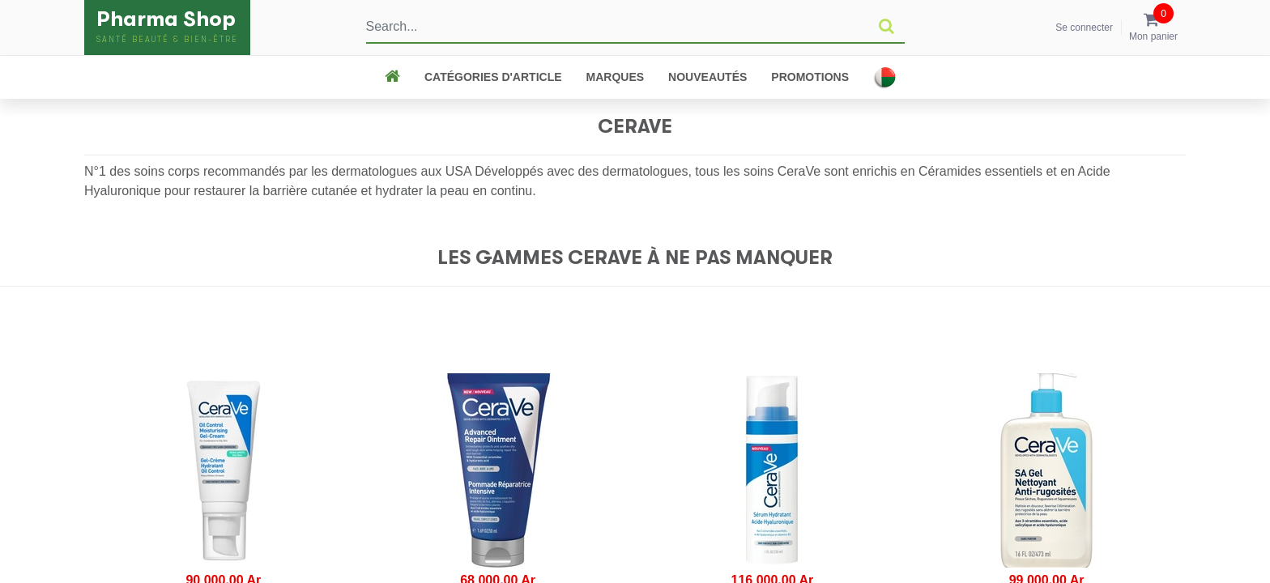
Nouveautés (707, 76)
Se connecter (1084, 27)
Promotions (810, 76)
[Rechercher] (886, 26)
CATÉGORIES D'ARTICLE (493, 76)
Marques (615, 76)
